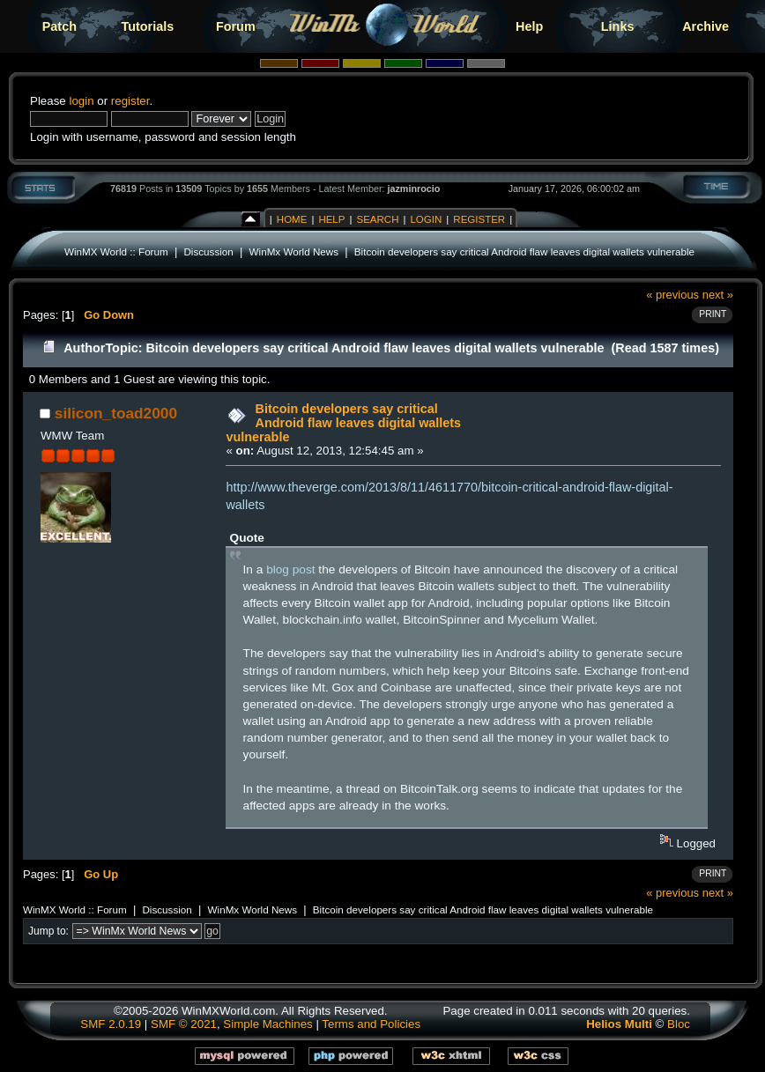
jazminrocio (413, 188)
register (130, 100)
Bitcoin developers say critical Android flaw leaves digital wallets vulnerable (524, 251)
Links (618, 26)
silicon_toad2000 (116, 413)
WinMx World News (293, 251)
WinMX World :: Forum (116, 251)
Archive (705, 26)
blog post (290, 569)
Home (292, 219)
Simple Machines (267, 1024)
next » (717, 294)
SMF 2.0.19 (110, 1024)
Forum (236, 26)
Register (479, 219)
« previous (672, 294)
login (81, 100)
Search (377, 219)
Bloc (678, 1024)
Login (426, 219)
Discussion (208, 251)
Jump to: (48, 931)
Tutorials (147, 26)
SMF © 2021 (184, 1024)
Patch (59, 26)
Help (529, 26)
